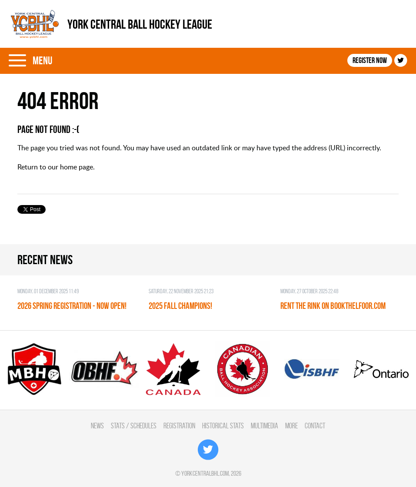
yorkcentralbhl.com (205, 473)
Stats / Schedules (133, 425)
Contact (315, 425)
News (97, 425)
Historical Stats (223, 425)
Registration (179, 425)
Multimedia (264, 425)
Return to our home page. (56, 167)
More (291, 425)
